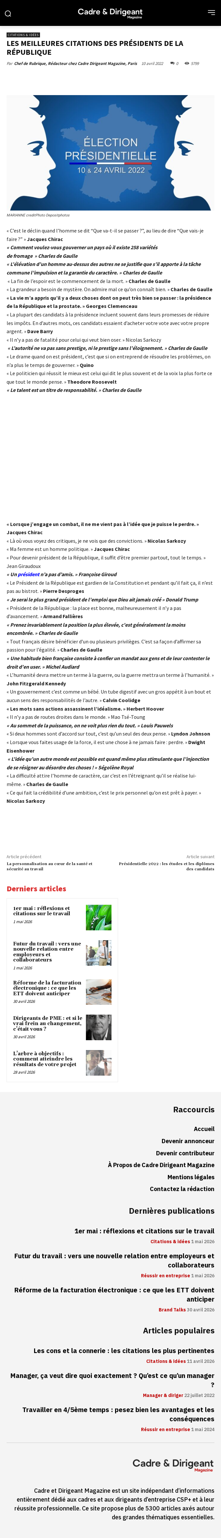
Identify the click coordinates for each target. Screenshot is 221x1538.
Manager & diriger (163, 1396)
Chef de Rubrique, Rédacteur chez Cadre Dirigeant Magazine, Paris (75, 63)
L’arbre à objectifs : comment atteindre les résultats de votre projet (44, 1059)
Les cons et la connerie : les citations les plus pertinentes (123, 1351)
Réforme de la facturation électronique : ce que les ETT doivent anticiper (47, 988)
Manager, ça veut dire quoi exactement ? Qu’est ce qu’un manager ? (112, 1380)
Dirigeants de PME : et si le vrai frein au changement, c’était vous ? (47, 1023)
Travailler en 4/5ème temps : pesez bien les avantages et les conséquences (118, 1414)
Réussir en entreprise (165, 1276)
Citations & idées (23, 34)
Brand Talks (172, 1310)
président (28, 574)
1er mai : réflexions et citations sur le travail (41, 911)
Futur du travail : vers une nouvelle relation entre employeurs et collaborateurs (47, 952)
